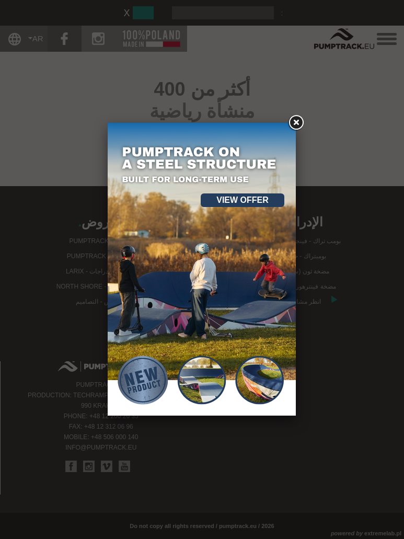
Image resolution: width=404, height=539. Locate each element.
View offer (242, 200)
